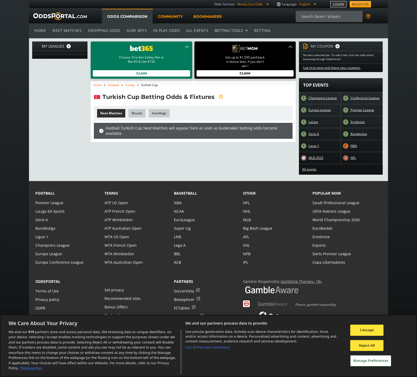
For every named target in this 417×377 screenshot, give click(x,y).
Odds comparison (127, 16)
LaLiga (313, 122)
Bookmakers (207, 16)
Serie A (313, 134)
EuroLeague (184, 219)
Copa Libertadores (328, 262)
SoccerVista (184, 291)
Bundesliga (359, 134)
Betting (260, 30)
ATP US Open (116, 202)
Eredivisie (358, 122)
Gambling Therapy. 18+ (299, 281)
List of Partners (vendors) (207, 347)
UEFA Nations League (330, 211)
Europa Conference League (58, 262)
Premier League (362, 110)
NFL (353, 158)
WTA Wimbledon (119, 253)
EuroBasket (322, 228)
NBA (354, 146)
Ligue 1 (313, 146)
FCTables (181, 308)
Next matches (66, 30)
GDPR (40, 308)
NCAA (179, 211)
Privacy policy (47, 299)
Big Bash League (257, 228)
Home (40, 30)
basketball (185, 193)
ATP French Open (120, 211)
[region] (208, 346)
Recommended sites (122, 298)
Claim (141, 73)
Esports (319, 245)
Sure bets (135, 30)
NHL (247, 211)
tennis (111, 193)
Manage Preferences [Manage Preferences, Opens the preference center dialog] (370, 360)
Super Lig (182, 228)
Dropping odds (103, 30)
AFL (246, 236)
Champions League (322, 98)
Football (113, 85)
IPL (245, 262)
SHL (246, 245)
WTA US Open (117, 236)
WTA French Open (120, 245)
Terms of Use (46, 291)
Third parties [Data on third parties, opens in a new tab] (31, 368)
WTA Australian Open (123, 262)
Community (170, 16)
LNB (177, 236)
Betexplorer (184, 299)
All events (195, 30)
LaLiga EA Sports (49, 211)
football (45, 193)
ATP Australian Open (122, 228)
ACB (177, 262)
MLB (247, 219)
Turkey (129, 85)
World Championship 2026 (335, 219)
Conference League (365, 98)
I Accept (367, 330)
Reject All (367, 345)
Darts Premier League (331, 253)
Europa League (319, 110)
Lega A (179, 245)
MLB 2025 (315, 158)
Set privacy (114, 289)
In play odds (165, 30)
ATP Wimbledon (118, 219)
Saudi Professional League (335, 202)
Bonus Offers (116, 306)
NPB (247, 253)
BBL (177, 253)
